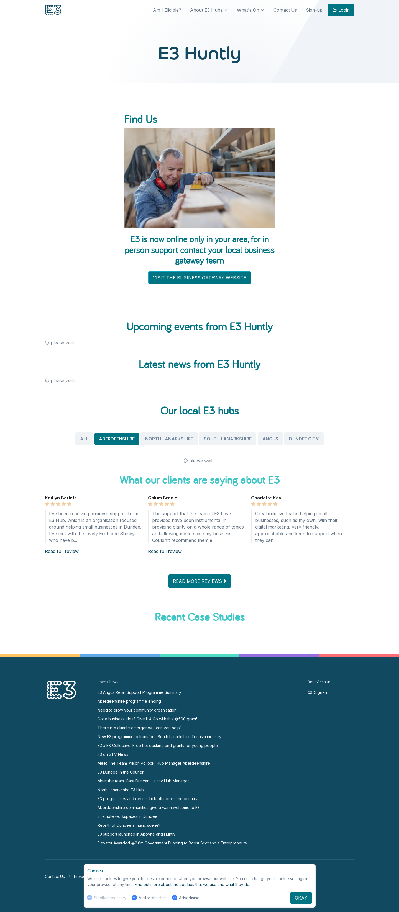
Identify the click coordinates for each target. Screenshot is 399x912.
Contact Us (285, 10)
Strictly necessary (110, 897)
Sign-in (317, 692)
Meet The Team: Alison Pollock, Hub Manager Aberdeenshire (154, 763)
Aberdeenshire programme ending (129, 701)
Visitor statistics (153, 897)
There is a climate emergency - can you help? (140, 727)
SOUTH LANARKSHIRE (228, 439)
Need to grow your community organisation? (138, 710)
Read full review (62, 551)
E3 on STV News (113, 754)
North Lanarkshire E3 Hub (121, 789)
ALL (84, 439)
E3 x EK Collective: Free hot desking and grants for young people (158, 745)
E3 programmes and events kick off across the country (148, 798)
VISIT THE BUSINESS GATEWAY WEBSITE (199, 277)
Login (341, 10)
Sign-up (314, 10)
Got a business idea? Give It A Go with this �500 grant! (147, 719)
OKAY (301, 898)
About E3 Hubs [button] (206, 10)
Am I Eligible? (167, 10)
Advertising (189, 897)
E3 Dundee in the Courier (121, 772)
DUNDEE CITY (304, 439)
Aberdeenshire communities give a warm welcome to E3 (149, 807)
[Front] (53, 10)
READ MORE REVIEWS (199, 581)
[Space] (61, 689)
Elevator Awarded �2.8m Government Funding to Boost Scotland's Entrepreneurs (172, 843)
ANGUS (270, 439)
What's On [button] (248, 10)
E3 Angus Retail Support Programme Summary (139, 692)
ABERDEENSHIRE (117, 439)
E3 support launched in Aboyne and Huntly (136, 834)
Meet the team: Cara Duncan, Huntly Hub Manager (143, 781)
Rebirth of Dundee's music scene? (129, 825)
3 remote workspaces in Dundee (127, 816)
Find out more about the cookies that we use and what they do (192, 884)
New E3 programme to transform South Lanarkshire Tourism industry (159, 736)
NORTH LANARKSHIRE (169, 439)
